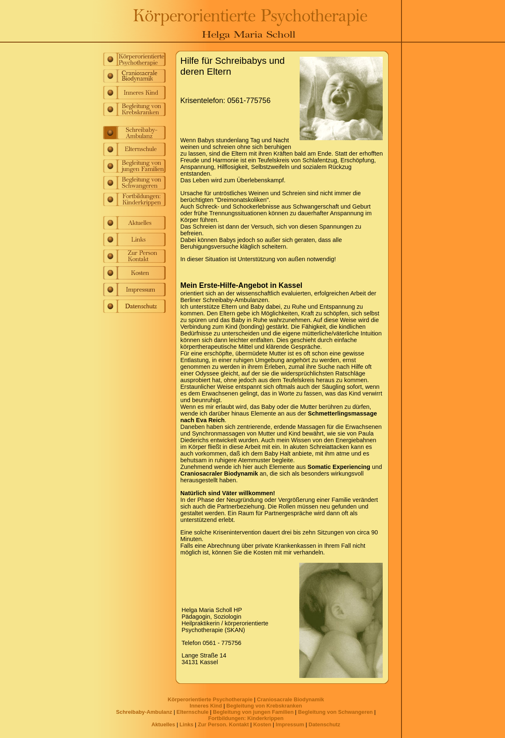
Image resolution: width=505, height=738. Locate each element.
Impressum (289, 724)
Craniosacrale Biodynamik (290, 699)
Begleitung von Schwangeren (335, 712)
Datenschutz (324, 724)
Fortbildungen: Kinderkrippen (246, 718)
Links (186, 724)
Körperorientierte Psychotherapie (210, 699)
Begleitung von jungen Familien (253, 712)
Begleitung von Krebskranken (264, 706)
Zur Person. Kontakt (223, 724)
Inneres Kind (205, 706)
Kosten (262, 724)
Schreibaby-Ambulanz (144, 712)
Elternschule (193, 712)
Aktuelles (163, 724)
